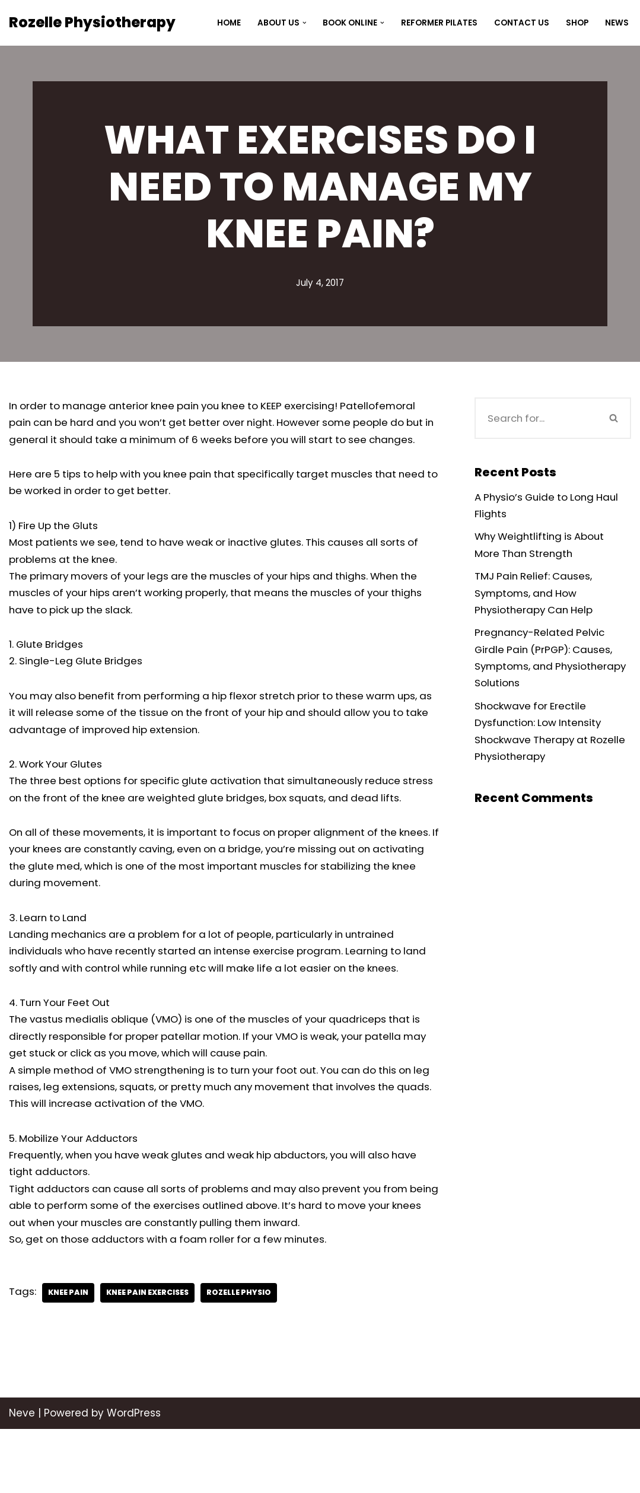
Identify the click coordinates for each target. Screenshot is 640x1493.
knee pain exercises (151, 1357)
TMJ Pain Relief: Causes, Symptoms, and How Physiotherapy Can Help (536, 595)
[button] (304, 23)
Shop (577, 22)
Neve (22, 1477)
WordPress (134, 1477)
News (617, 22)
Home (228, 22)
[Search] (536, 418)
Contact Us (521, 22)
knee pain (69, 1357)
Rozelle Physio (245, 1357)
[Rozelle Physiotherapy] (92, 23)
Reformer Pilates (439, 22)
